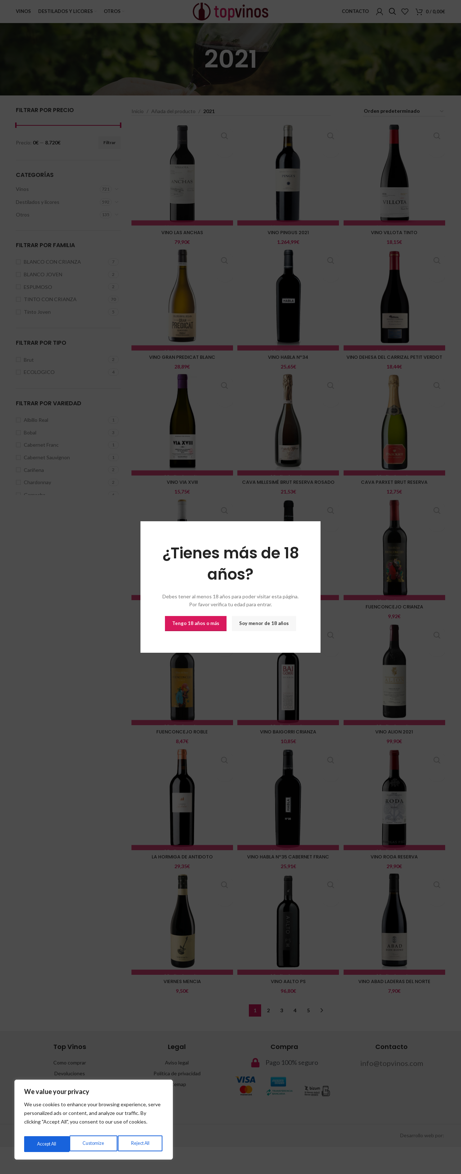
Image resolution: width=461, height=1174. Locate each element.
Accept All (140, 1144)
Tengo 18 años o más (195, 623)
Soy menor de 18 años (264, 623)
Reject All (94, 1144)
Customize (47, 1144)
